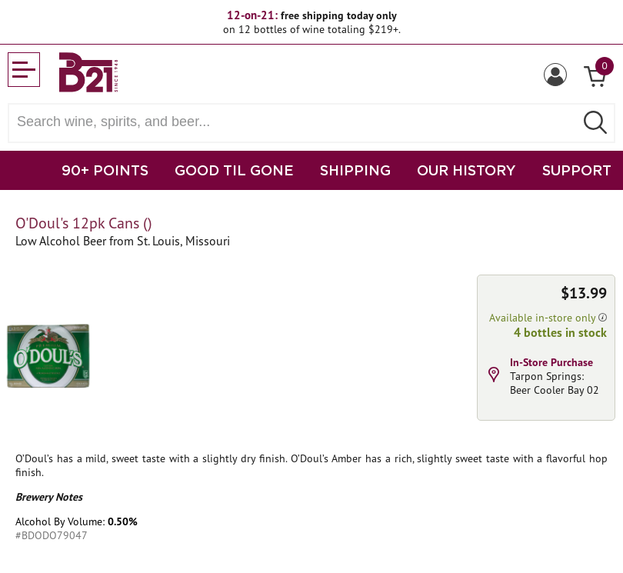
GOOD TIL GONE (234, 170)
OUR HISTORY (466, 170)
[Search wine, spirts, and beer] (296, 122)
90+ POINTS (105, 170)
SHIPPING (355, 170)
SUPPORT (576, 170)
